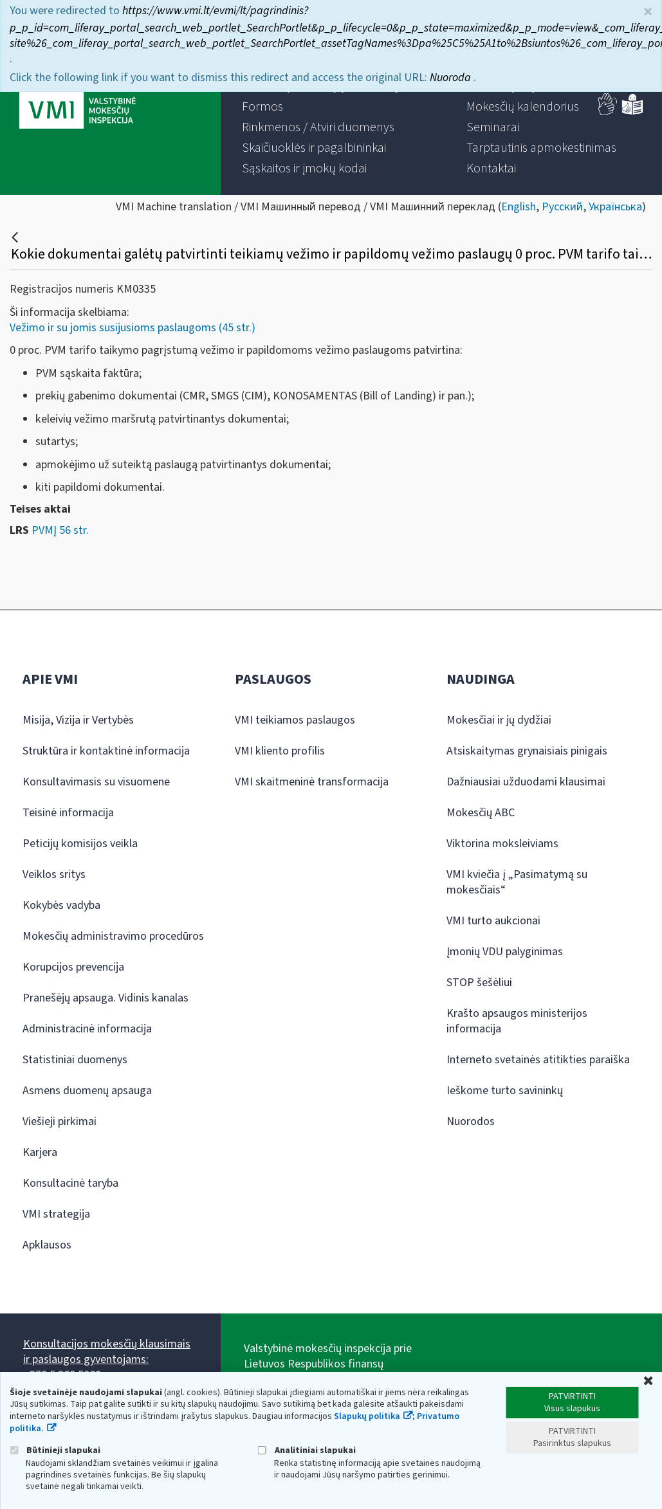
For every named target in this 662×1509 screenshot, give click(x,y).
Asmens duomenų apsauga (87, 1091)
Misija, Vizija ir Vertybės (78, 720)
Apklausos (47, 1245)
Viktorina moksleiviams (502, 844)
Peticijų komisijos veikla (80, 844)
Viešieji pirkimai (60, 1121)
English (518, 207)
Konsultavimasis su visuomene (96, 782)
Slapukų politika (367, 1416)
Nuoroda (452, 72)
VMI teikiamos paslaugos (295, 720)
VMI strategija (56, 1214)
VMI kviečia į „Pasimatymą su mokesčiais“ (516, 882)
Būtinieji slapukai (55, 1450)
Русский (562, 207)
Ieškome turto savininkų (504, 1091)
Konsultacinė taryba (70, 1183)
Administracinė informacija (87, 1029)
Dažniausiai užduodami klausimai (525, 782)
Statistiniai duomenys (75, 1060)
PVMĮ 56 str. (60, 530)
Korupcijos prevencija (73, 967)
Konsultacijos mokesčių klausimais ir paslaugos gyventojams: (106, 1351)
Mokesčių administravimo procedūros (113, 936)
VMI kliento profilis (280, 751)
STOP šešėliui (479, 982)
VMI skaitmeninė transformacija (312, 782)
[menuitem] (262, 107)
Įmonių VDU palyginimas (504, 952)
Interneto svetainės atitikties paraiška (538, 1060)
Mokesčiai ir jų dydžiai (498, 720)
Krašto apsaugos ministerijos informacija (516, 1021)
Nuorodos (470, 1121)
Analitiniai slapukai (307, 1450)
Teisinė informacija (68, 813)
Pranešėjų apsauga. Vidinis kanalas (105, 998)
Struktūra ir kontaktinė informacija (106, 751)
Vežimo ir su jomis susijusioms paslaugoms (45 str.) (132, 328)
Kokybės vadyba (61, 905)
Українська (615, 207)
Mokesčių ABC (480, 813)
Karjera (40, 1152)
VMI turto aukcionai (493, 921)
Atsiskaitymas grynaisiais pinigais (526, 751)
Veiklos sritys (54, 874)
